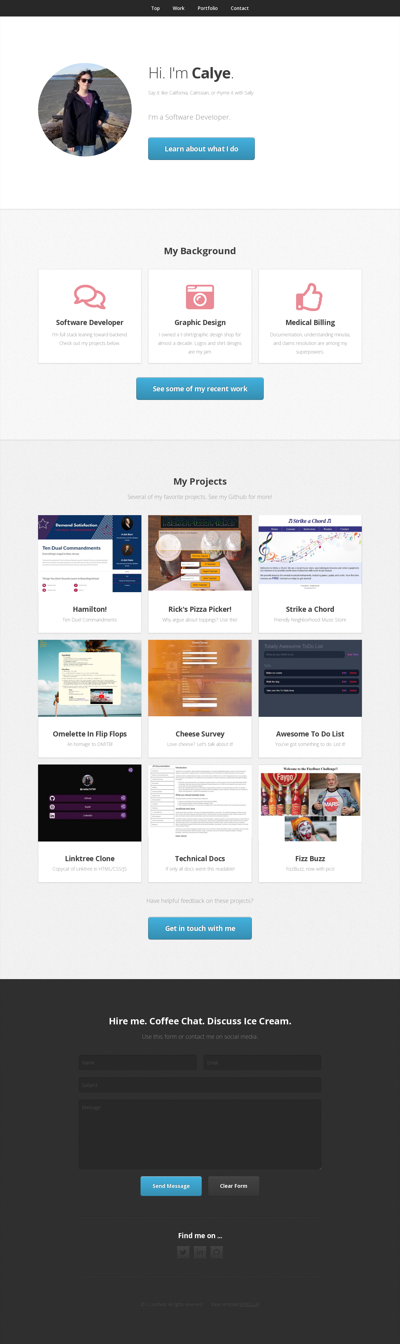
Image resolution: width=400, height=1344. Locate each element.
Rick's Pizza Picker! (199, 609)
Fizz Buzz (310, 858)
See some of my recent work (200, 388)
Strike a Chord (310, 609)
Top (155, 8)
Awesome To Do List (310, 734)
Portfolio (208, 8)
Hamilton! (90, 609)
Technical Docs (200, 858)
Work (179, 8)
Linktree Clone (90, 858)
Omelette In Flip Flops (90, 734)
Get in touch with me (200, 928)
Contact (240, 8)
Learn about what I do (201, 148)
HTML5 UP (249, 1304)
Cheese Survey (200, 734)
